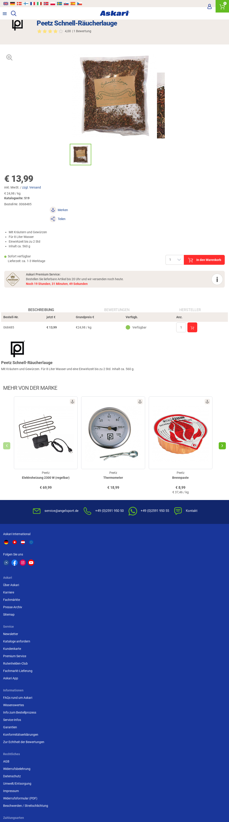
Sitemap (85, 578)
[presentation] (8, 446)
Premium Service (166, 571)
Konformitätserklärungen (22, 648)
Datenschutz (88, 625)
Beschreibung (42, 301)
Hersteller (189, 301)
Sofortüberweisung (168, 611)
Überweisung (164, 625)
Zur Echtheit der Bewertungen (25, 655)
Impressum (87, 640)
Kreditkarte (162, 633)
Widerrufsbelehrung (93, 618)
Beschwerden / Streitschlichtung (102, 655)
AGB (83, 611)
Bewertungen (116, 301)
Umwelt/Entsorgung (94, 633)
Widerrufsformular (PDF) (97, 648)
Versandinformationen (55, 803)
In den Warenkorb (166, 241)
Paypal (159, 640)
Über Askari (87, 549)
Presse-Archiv (89, 571)
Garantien (11, 640)
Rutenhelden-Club (167, 578)
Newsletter (162, 549)
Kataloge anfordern (168, 556)
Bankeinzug (163, 618)
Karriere (85, 556)
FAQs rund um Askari (19, 611)
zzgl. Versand (36, 187)
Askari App (162, 593)
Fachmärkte (88, 564)
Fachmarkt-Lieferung (169, 586)
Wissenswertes (14, 618)
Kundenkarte (164, 564)
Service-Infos (13, 633)
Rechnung (162, 648)
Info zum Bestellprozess (21, 625)
